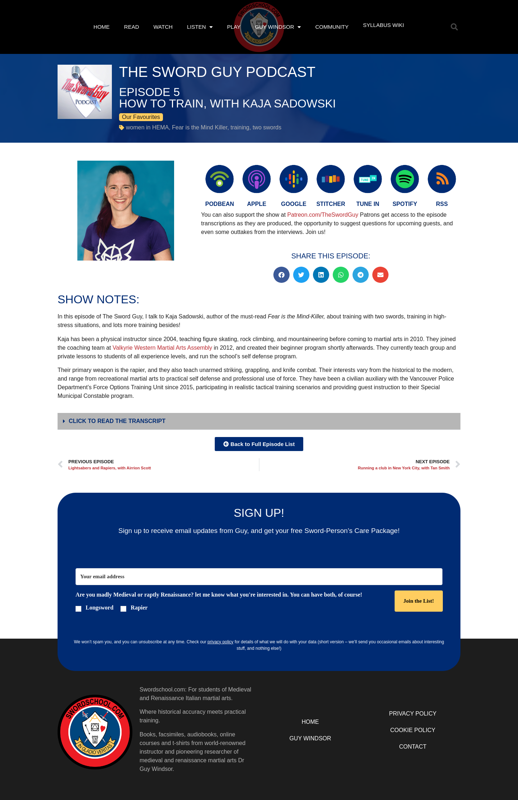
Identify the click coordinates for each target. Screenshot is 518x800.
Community (332, 27)
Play (233, 27)
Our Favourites (141, 117)
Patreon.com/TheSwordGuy (323, 215)
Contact (412, 747)
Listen (200, 27)
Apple (256, 204)
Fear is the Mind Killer (199, 127)
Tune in (367, 204)
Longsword (99, 608)
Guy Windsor (278, 27)
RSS (442, 204)
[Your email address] (259, 576)
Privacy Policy (413, 714)
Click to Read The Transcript (117, 421)
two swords (267, 127)
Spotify (404, 204)
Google (293, 204)
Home (102, 27)
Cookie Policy (412, 730)
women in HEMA (147, 127)
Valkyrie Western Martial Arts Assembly (162, 348)
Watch (162, 27)
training (240, 127)
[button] (454, 27)
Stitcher (330, 204)
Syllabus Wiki (383, 25)
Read (131, 27)
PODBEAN (219, 204)
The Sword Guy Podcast (217, 72)
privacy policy (220, 641)
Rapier (139, 608)
